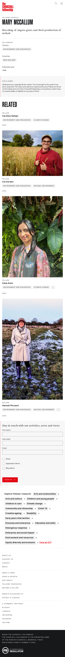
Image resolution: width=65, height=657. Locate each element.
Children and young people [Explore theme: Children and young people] (40, 499)
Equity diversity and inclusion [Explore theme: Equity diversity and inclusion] (20, 543)
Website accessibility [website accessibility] (13, 594)
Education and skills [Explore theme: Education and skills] (45, 523)
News (8, 459)
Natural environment (44, 186)
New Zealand (9, 60)
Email (4, 448)
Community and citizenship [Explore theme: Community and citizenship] (19, 509)
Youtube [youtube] (6, 622)
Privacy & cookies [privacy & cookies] (11, 597)
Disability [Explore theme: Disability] (31, 513)
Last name (6, 439)
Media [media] (5, 566)
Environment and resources (17, 49)
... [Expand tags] (53, 287)
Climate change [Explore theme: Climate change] (34, 504)
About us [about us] (6, 555)
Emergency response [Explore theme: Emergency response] (16, 528)
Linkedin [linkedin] (6, 611)
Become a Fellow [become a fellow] (10, 588)
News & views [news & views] (8, 573)
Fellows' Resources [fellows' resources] (12, 584)
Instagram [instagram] (7, 615)
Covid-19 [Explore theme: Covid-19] (42, 509)
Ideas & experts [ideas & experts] (10, 576)
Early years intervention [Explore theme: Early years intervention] (17, 518)
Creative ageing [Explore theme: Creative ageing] (13, 513)
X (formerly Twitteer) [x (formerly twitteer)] (12, 603)
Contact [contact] (6, 563)
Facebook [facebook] (6, 618)
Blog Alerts (10, 468)
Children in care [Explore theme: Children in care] (13, 504)
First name (6, 430)
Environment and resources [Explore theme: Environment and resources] (19, 538)
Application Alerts (13, 463)
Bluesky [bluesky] (6, 607)
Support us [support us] (7, 559)
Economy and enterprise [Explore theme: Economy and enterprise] (17, 523)
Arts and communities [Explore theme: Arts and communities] (45, 494)
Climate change (41, 120)
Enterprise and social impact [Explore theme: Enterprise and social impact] (19, 533)
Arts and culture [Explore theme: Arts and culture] (13, 499)
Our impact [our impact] (7, 580)
